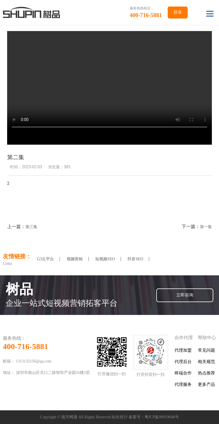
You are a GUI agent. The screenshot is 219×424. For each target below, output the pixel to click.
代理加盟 (183, 350)
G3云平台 (45, 259)
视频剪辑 (75, 259)
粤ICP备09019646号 (162, 417)
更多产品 (206, 384)
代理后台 (183, 361)
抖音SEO (135, 259)
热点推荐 (206, 373)
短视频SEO (105, 259)
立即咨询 (184, 295)
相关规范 (206, 361)
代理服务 (183, 384)
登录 (177, 12)
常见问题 (206, 350)
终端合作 (183, 373)
